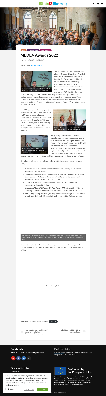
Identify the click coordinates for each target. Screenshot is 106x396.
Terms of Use (15, 372)
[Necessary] (6, 389)
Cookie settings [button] (29, 389)
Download (53, 321)
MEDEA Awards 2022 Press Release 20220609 (34, 321)
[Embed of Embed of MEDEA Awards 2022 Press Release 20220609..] (53, 286)
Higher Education (45, 50)
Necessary (11, 389)
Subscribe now (59, 353)
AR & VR (23, 50)
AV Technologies (33, 50)
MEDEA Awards (36, 66)
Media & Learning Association (58, 392)
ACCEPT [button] (42, 389)
